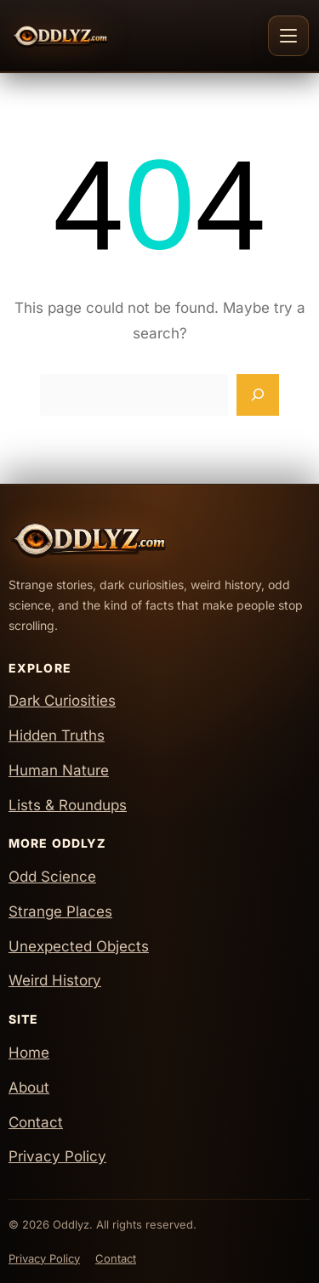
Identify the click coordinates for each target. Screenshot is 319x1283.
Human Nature (59, 770)
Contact (36, 1122)
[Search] (257, 395)
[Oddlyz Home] (90, 35)
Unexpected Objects (79, 946)
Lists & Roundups (68, 805)
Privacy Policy (57, 1156)
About (29, 1087)
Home (29, 1052)
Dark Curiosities (62, 700)
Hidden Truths (57, 735)
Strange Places (60, 911)
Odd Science (52, 876)
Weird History (55, 980)
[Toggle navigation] (288, 35)
